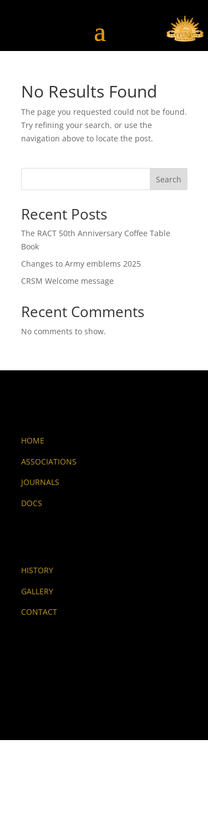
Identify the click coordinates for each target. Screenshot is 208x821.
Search (168, 179)
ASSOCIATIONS (49, 461)
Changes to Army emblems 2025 (81, 263)
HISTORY (37, 570)
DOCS (31, 503)
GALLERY (37, 591)
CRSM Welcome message (67, 281)
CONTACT (39, 611)
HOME (32, 440)
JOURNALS (40, 482)
